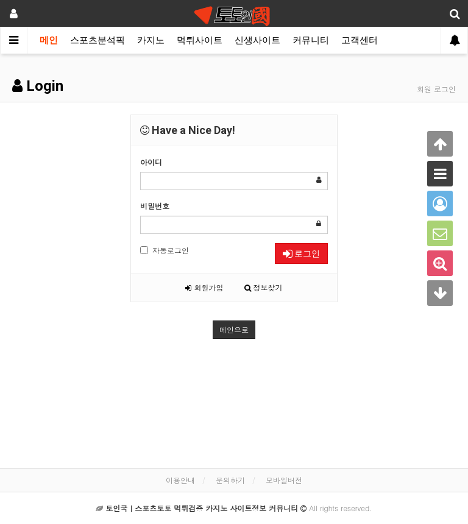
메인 (49, 40)
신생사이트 (257, 40)
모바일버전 (284, 480)
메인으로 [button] (234, 329)
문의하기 (230, 480)
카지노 (151, 40)
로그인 (301, 253)
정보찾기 (263, 287)
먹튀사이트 (199, 40)
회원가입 (204, 287)
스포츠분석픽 (97, 40)
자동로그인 (164, 250)
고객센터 (359, 40)
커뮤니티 (310, 40)
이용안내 (180, 480)
